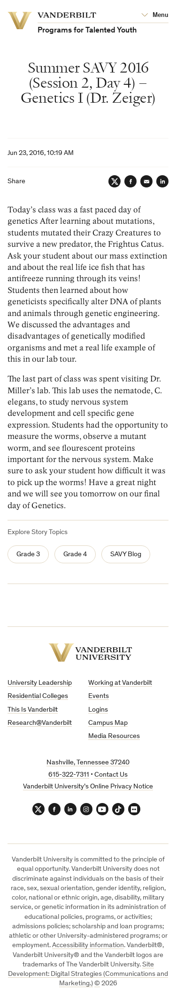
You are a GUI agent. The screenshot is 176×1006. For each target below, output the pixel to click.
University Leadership (40, 683)
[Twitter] (114, 181)
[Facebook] (130, 181)
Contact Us (111, 775)
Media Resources (114, 736)
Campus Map (108, 723)
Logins (98, 710)
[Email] (146, 181)
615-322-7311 (68, 775)
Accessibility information (88, 945)
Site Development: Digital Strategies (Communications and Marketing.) (88, 974)
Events (98, 696)
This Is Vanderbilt (33, 710)
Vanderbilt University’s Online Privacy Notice (88, 786)
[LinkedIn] (162, 181)
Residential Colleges (38, 696)
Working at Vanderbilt (120, 683)
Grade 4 (75, 554)
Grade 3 (28, 554)
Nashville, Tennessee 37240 (88, 762)
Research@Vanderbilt (40, 723)
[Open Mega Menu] (154, 15)
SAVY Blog (125, 554)
